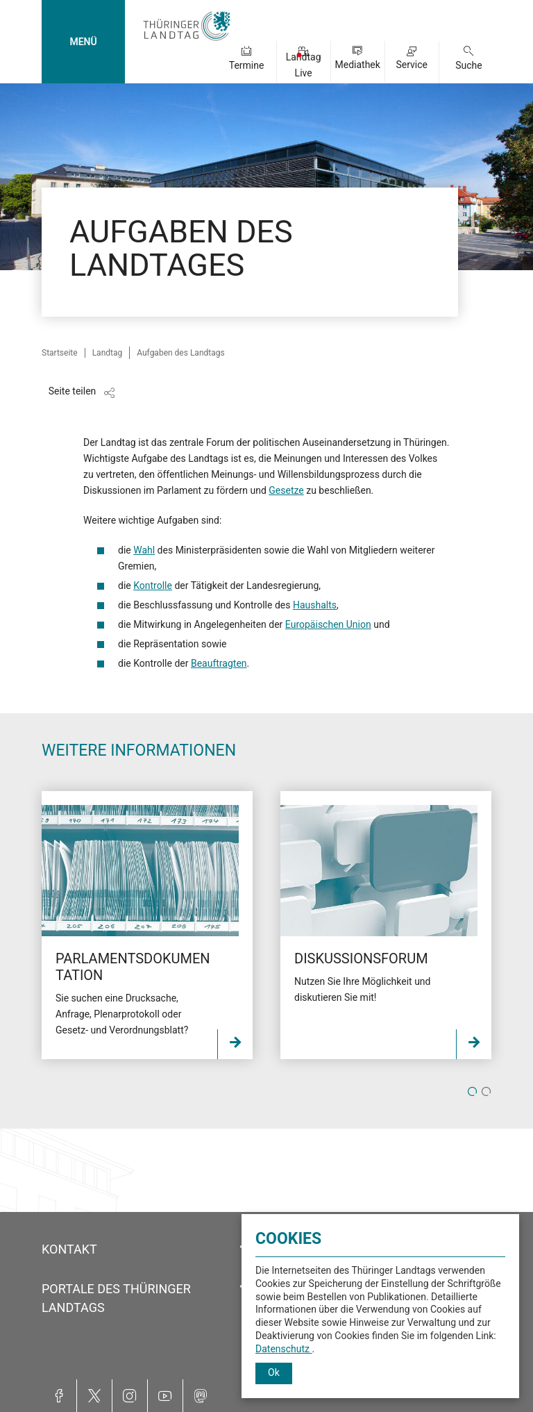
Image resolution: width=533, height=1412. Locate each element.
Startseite (60, 353)
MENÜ (82, 41)
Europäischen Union (328, 624)
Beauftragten (219, 663)
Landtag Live (303, 64)
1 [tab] (472, 1092)
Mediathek (357, 64)
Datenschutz (283, 1348)
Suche (468, 65)
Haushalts (315, 605)
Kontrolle (152, 585)
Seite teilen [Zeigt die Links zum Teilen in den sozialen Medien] (72, 391)
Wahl (144, 550)
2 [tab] (486, 1092)
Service (412, 64)
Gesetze (286, 490)
